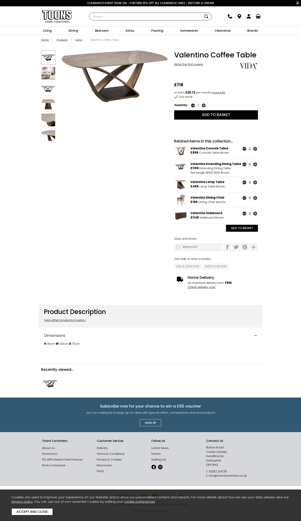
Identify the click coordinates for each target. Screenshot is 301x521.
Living (47, 31)
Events (156, 453)
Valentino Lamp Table (207, 182)
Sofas (130, 31)
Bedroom (102, 31)
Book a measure (53, 465)
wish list (190, 247)
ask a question (187, 266)
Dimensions (54, 335)
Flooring (157, 31)
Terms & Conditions (111, 453)
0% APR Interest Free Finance (62, 459)
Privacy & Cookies (109, 459)
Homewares (189, 31)
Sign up (150, 423)
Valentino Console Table (209, 148)
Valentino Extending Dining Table (215, 164)
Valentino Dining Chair (207, 197)
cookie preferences (139, 501)
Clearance (222, 31)
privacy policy (22, 501)
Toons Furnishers (57, 16)
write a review (216, 266)
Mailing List (158, 459)
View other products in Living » (65, 320)
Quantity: (181, 105)
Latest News (160, 448)
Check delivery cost (201, 287)
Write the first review (188, 64)
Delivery (102, 448)
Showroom (49, 453)
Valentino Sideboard (206, 213)
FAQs (100, 471)
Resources (104, 465)
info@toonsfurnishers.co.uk (228, 475)
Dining (73, 31)
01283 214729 (218, 471)
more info (218, 92)
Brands (252, 31)
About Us (48, 448)
